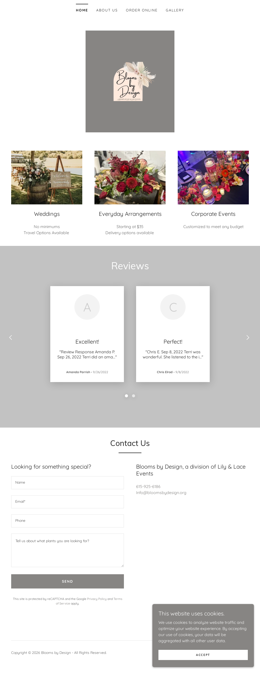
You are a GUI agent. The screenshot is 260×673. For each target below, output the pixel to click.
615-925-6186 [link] (148, 486)
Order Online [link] (142, 10)
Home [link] (82, 10)
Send (67, 581)
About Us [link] (107, 10)
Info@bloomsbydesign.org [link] (161, 492)
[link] (130, 80)
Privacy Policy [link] (97, 599)
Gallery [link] (175, 10)
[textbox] (67, 482)
